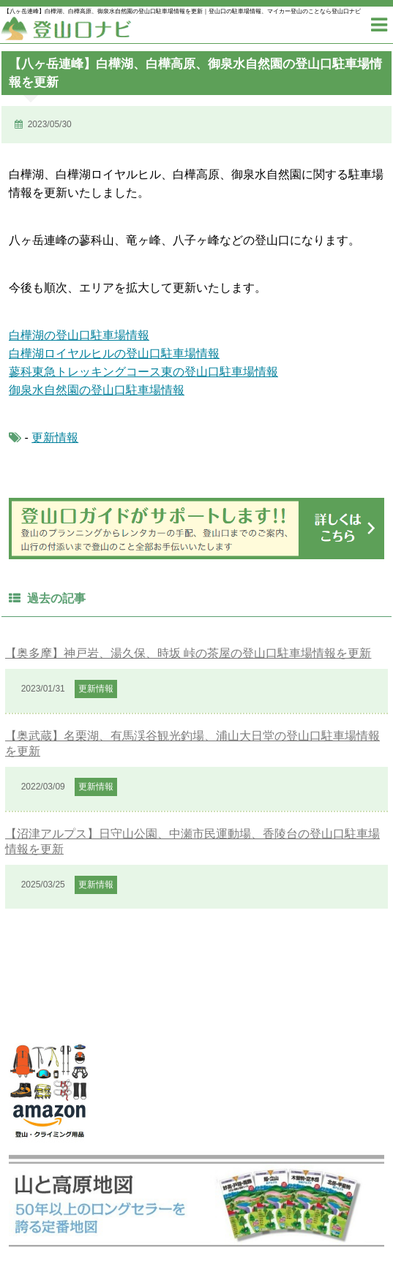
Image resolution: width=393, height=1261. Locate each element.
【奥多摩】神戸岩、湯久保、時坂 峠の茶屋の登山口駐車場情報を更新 (188, 653)
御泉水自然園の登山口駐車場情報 (96, 390)
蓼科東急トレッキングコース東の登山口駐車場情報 (143, 372)
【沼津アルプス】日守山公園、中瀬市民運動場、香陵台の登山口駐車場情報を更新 (192, 841)
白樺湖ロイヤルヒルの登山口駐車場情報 (114, 353)
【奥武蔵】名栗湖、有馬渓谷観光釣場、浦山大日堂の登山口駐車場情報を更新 (192, 743)
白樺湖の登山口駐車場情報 (79, 335)
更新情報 (54, 437)
